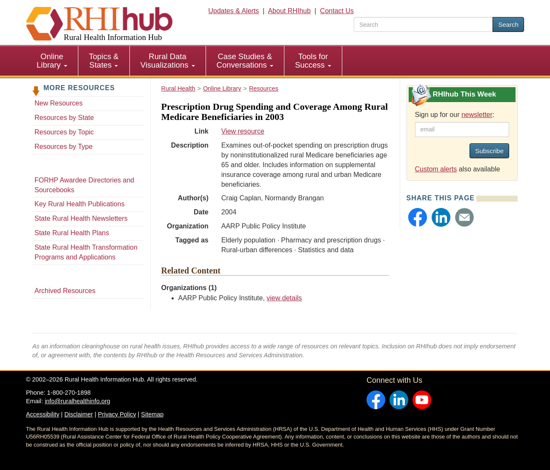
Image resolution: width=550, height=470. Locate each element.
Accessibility (42, 414)
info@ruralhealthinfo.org (77, 401)
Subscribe (489, 150)
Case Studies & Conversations (245, 60)
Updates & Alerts (233, 10)
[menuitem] (52, 61)
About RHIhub (289, 10)
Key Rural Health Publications (79, 204)
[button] (418, 217)
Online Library (52, 60)
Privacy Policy (117, 414)
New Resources (58, 103)
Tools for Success (313, 60)
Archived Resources (64, 290)
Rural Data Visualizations (167, 60)
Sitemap (152, 414)
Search (508, 24)
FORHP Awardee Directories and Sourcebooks (84, 185)
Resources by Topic (64, 132)
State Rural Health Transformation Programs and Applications (86, 252)
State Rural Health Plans (71, 232)
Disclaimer (78, 414)
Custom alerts (436, 169)
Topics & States (104, 60)
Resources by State (64, 117)
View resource (242, 131)
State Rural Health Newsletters (81, 218)
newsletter (477, 114)
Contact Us (337, 10)
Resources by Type (63, 146)
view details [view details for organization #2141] (284, 298)
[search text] (423, 24)
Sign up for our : (455, 114)
